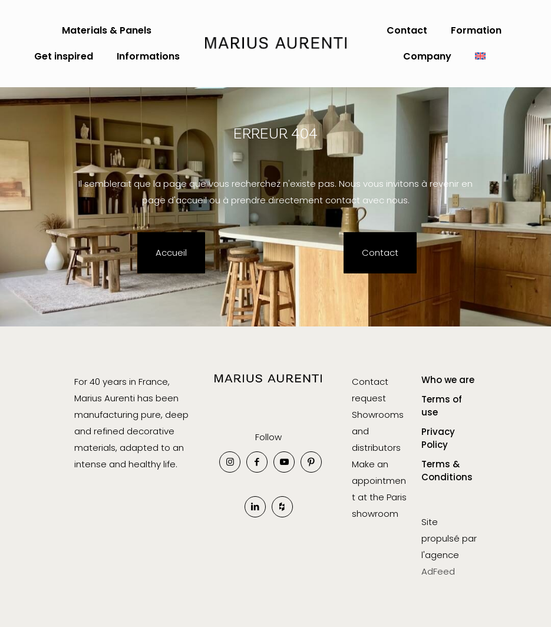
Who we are (447, 380)
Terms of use (441, 406)
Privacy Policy (438, 438)
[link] (268, 387)
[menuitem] (480, 57)
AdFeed (438, 571)
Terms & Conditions (447, 471)
